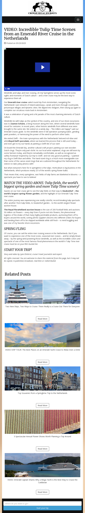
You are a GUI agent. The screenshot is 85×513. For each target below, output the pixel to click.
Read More (42, 318)
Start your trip (42, 508)
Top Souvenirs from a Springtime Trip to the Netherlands (42, 380)
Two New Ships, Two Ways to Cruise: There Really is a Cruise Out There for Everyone (42, 294)
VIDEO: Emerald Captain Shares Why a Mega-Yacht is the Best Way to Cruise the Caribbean (42, 468)
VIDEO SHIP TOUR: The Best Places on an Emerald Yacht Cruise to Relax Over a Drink (42, 337)
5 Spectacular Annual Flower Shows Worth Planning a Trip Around (42, 424)
